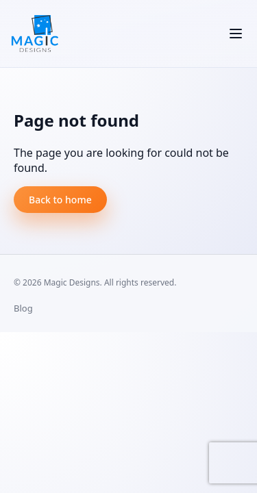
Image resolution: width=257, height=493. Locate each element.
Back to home (60, 199)
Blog (23, 308)
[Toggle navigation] (235, 33)
